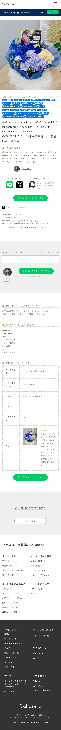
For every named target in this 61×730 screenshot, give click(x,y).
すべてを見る (10, 639)
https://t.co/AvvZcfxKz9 (12, 224)
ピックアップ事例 (38, 570)
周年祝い (8, 648)
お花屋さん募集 (30, 715)
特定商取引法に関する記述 (19, 717)
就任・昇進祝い (11, 657)
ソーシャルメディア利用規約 (41, 717)
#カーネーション (29, 107)
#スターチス (8, 113)
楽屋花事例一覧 (37, 566)
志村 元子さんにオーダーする (31, 198)
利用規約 (41, 715)
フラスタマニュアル (10, 593)
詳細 (34, 97)
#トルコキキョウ (10, 110)
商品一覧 (6, 561)
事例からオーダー (9, 566)
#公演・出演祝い (22, 100)
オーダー (53, 12)
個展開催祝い (10, 667)
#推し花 (44, 113)
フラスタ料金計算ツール (12, 570)
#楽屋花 (16, 103)
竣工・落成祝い (11, 662)
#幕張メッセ (27, 103)
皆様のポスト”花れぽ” (11, 612)
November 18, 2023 (41, 227)
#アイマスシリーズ (34, 117)
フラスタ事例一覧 (38, 561)
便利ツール (9, 691)
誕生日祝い (38, 653)
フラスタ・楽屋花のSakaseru (16, 13)
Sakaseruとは (37, 589)
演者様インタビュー (10, 607)
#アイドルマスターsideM (27, 113)
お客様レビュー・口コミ (12, 598)
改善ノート (35, 593)
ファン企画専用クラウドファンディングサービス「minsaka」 (15, 684)
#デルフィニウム (27, 110)
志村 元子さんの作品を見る (36, 276)
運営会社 (20, 715)
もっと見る (30, 521)
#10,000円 (7, 100)
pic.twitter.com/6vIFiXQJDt (36, 224)
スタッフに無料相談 (42, 690)
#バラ (42, 107)
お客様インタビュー (10, 603)
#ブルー (6, 103)
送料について (39, 686)
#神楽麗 (38, 103)
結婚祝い (37, 658)
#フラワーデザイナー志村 (43, 100)
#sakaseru (6, 221)
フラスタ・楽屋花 (41, 636)
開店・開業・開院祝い (14, 643)
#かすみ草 (41, 110)
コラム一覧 (7, 589)
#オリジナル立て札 (11, 107)
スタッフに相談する (10, 575)
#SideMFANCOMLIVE (13, 117)
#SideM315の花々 (10, 217)
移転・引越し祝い (12, 653)
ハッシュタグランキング (41, 575)
